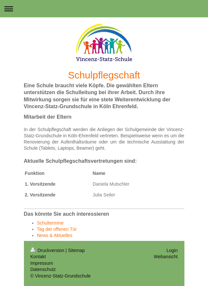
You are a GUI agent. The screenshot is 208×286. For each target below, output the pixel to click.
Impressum (41, 263)
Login (172, 250)
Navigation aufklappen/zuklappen (104, 9)
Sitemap (76, 250)
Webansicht (166, 256)
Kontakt (38, 256)
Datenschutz (43, 269)
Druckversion (48, 250)
